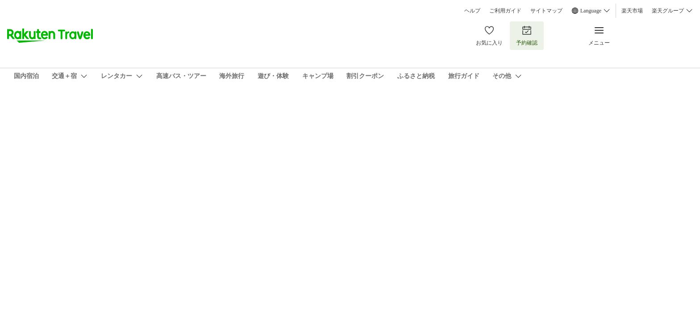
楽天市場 (632, 11)
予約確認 (527, 35)
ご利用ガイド (505, 11)
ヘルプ (472, 11)
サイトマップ (546, 11)
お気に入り (489, 35)
